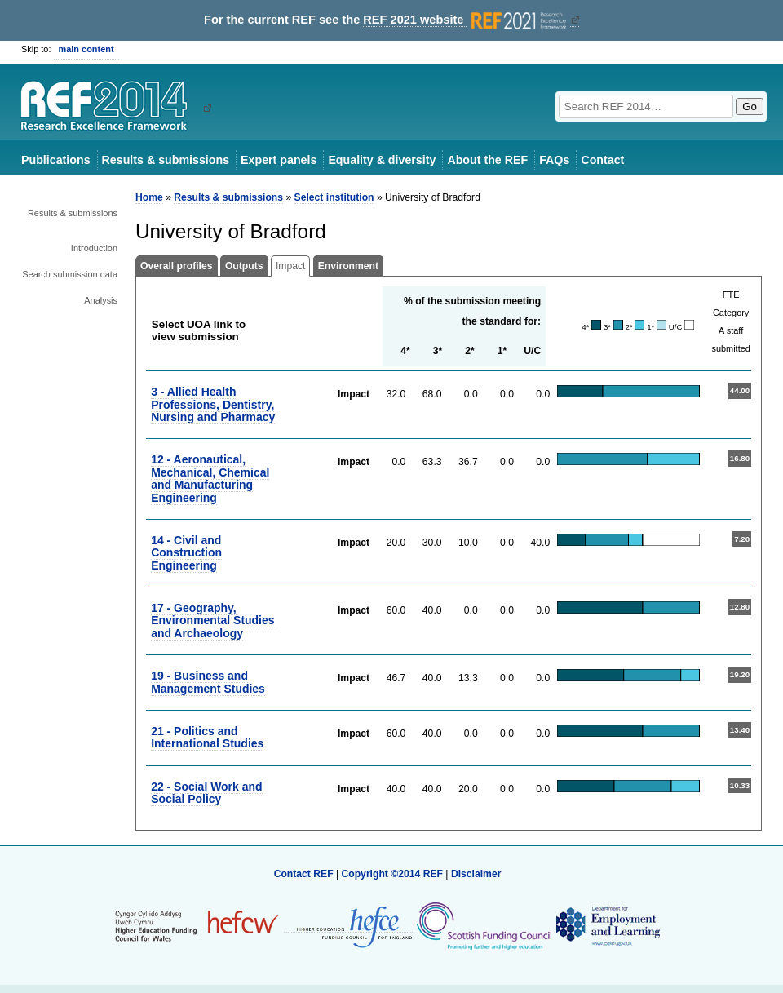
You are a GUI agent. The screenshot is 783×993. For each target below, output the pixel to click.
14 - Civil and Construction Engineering (186, 553)
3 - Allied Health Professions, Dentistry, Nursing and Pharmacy (213, 404)
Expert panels (278, 159)
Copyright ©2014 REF (393, 874)
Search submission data (69, 274)
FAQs (554, 159)
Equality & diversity (382, 159)
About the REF (487, 159)
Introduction (94, 248)
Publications (56, 159)
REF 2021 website (466, 20)
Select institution (334, 197)
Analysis (100, 300)
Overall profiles (176, 266)
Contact (602, 159)
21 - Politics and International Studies (207, 737)
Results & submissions (165, 159)
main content (86, 49)
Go (749, 106)
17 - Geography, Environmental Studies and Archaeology (212, 620)
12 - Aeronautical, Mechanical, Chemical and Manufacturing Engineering (210, 478)
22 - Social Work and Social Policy (206, 792)
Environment (348, 266)
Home (149, 197)
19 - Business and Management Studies (208, 681)
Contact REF (304, 874)
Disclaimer (476, 874)
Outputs (244, 266)
